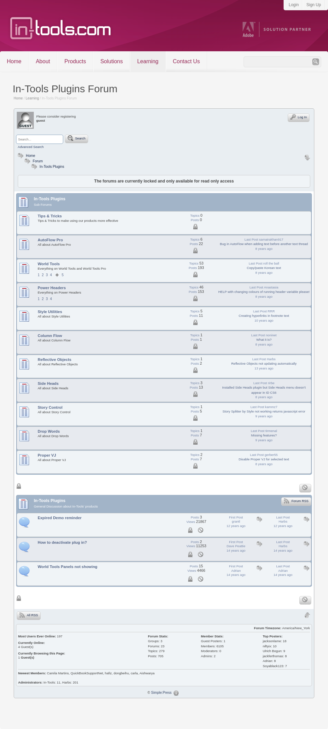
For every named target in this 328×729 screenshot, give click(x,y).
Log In (298, 117)
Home (14, 61)
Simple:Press (161, 692)
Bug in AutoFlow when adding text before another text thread (264, 244)
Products (75, 61)
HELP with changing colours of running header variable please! (264, 292)
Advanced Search (31, 147)
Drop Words (49, 431)
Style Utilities (50, 312)
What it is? (264, 339)
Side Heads (48, 383)
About (43, 61)
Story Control (50, 407)
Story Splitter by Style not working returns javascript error (263, 411)
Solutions (111, 61)
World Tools (49, 264)
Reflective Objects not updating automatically (264, 363)
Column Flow (50, 336)
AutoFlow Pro (50, 240)
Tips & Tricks (50, 216)
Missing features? (264, 435)
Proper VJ (47, 455)
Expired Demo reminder (60, 518)
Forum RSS (296, 500)
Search (76, 138)
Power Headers (52, 288)
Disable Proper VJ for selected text (264, 459)
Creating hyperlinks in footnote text (264, 316)
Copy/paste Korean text (264, 268)
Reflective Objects (54, 359)
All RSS (28, 615)
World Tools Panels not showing (67, 567)
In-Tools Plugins (52, 166)
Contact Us (186, 61)
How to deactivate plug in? (62, 542)
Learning (147, 61)
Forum (33, 161)
